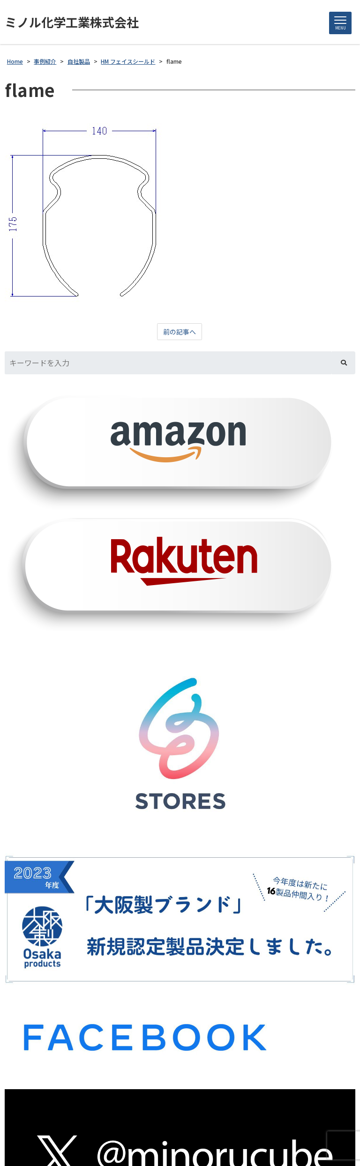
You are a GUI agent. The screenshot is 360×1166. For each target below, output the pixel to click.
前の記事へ (179, 331)
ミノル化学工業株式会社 (72, 22)
